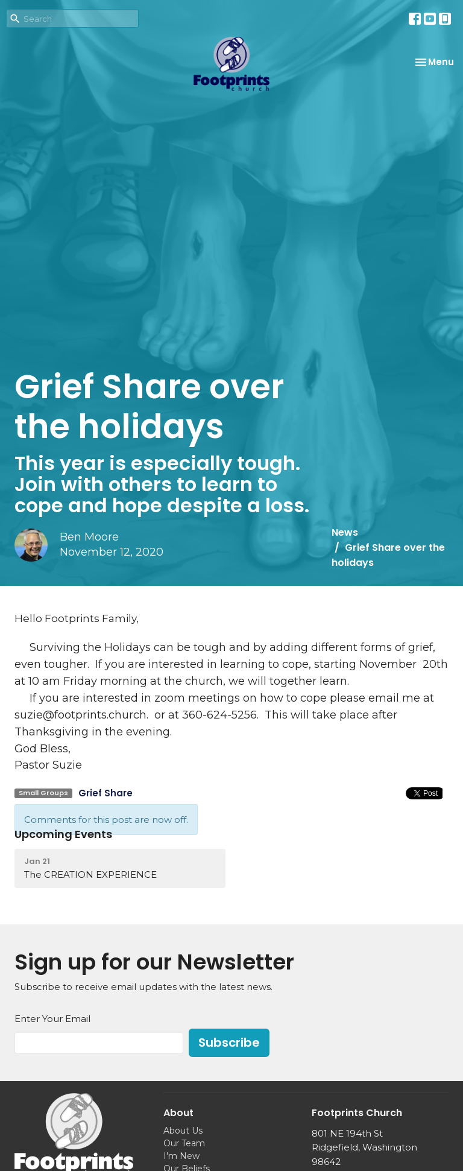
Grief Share (105, 793)
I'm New (181, 1155)
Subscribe (229, 1042)
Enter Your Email (52, 1018)
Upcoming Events (63, 834)
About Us (183, 1130)
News (345, 532)
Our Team (184, 1143)
